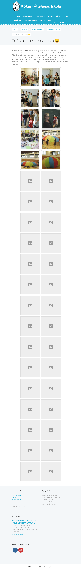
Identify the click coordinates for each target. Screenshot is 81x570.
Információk (39, 16)
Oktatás (50, 16)
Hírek (58, 16)
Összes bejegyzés (37, 29)
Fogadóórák (16, 502)
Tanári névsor (16, 500)
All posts (24, 29)
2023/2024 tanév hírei (54, 29)
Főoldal (17, 16)
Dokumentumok (31, 20)
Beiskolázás (27, 16)
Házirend (15, 504)
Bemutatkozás (17, 495)
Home (14, 29)
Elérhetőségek (45, 20)
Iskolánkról (15, 497)
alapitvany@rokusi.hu (19, 534)
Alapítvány (18, 20)
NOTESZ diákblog (60, 22)
